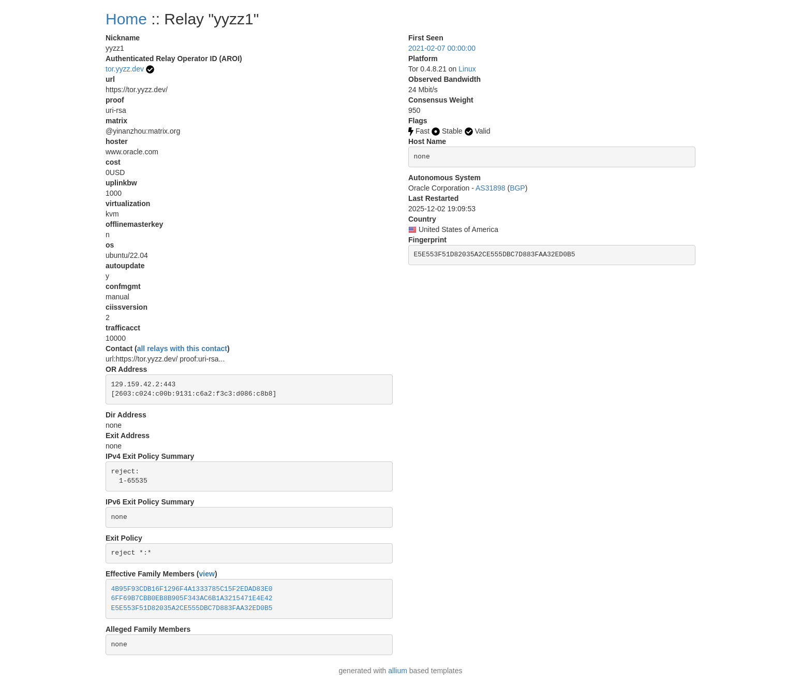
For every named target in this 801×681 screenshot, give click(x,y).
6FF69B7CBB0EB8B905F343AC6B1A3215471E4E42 (192, 598)
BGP (517, 188)
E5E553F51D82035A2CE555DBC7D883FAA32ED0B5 (192, 608)
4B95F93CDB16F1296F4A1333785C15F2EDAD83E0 (192, 589)
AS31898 (491, 188)
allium (397, 670)
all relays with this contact (182, 348)
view (207, 574)
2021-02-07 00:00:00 (442, 48)
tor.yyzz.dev (125, 69)
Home (126, 18)
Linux (467, 69)
